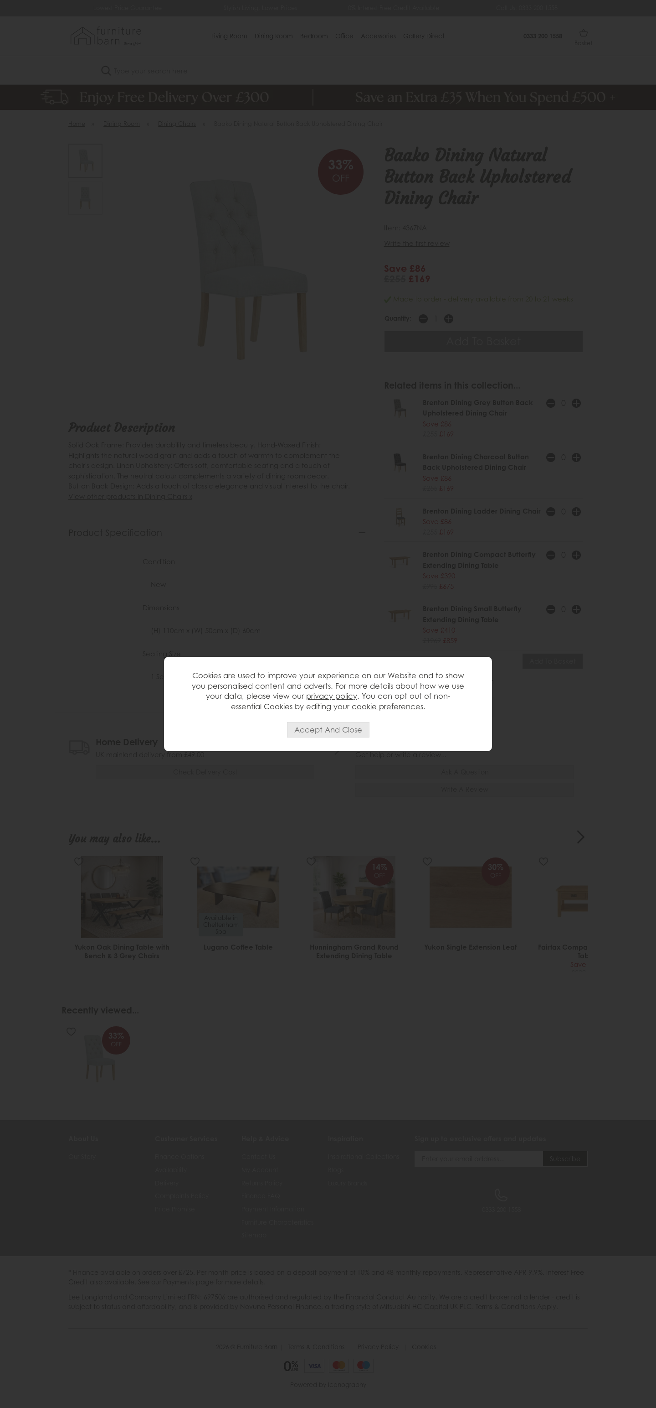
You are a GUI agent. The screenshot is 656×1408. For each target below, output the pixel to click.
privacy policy (331, 696)
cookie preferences (387, 706)
